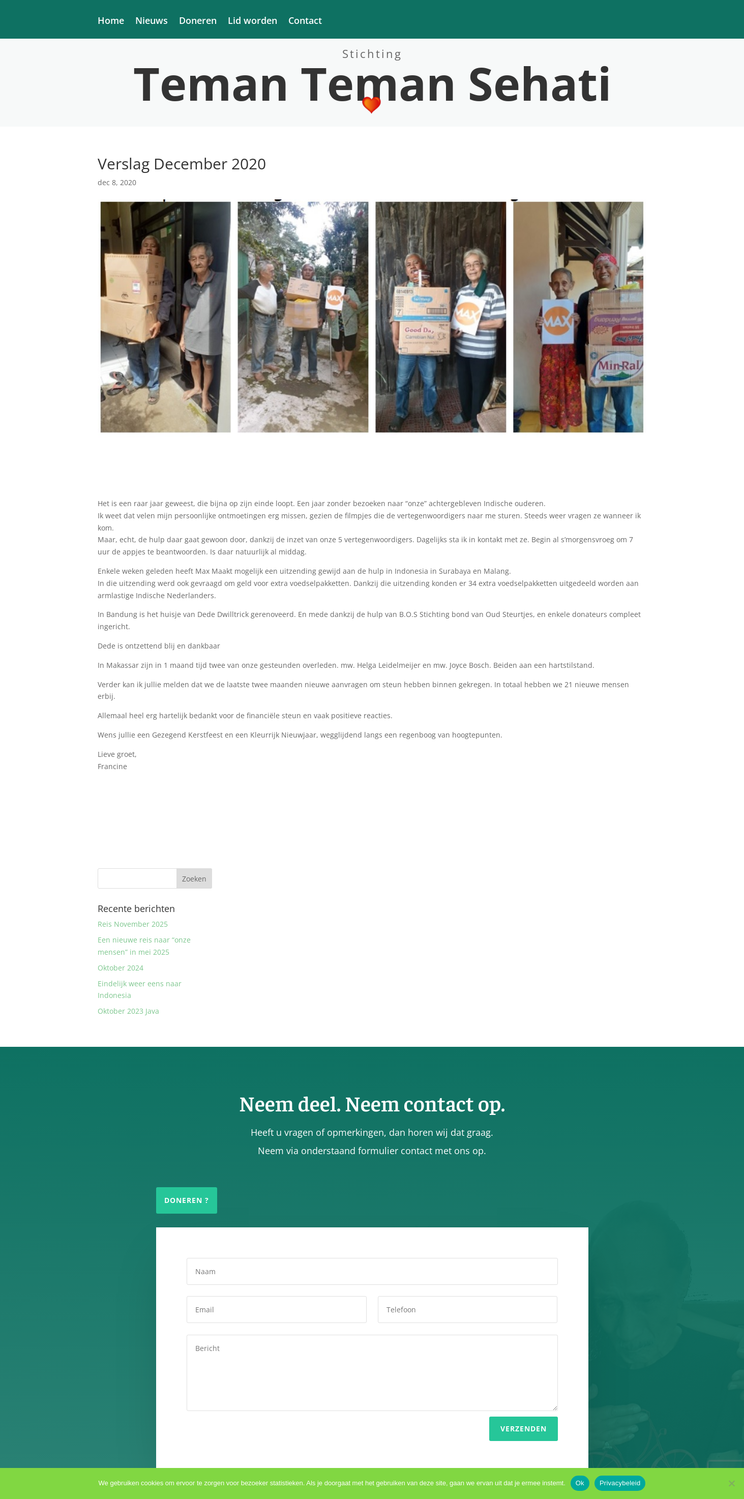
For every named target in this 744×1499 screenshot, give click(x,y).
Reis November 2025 (133, 924)
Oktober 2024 (120, 968)
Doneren (198, 21)
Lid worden (252, 21)
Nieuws (151, 21)
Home (111, 21)
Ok (580, 1483)
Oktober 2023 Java (128, 1011)
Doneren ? (186, 1200)
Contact (305, 21)
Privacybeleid (620, 1483)
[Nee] (731, 1483)
